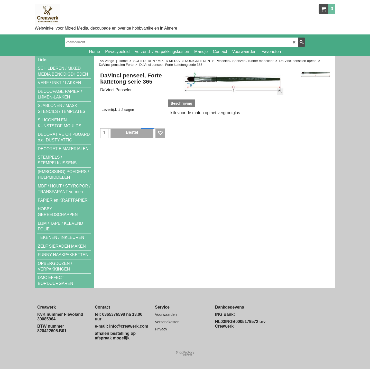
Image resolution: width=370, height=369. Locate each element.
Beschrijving (181, 103)
